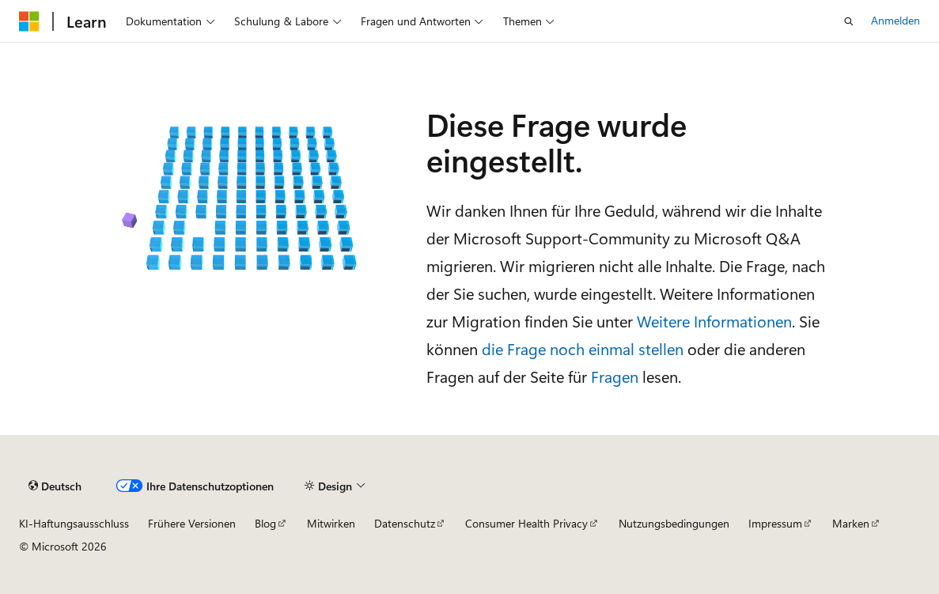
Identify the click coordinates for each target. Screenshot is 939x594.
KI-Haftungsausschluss (74, 523)
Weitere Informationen (714, 320)
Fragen (614, 376)
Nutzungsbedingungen (674, 523)
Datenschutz (404, 523)
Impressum (775, 523)
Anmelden (895, 20)
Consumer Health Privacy (526, 523)
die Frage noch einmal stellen (582, 348)
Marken (850, 523)
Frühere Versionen (192, 523)
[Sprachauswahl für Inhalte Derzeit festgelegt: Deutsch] (55, 486)
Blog (265, 523)
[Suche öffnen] (849, 21)
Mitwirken (331, 523)
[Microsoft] (29, 21)
